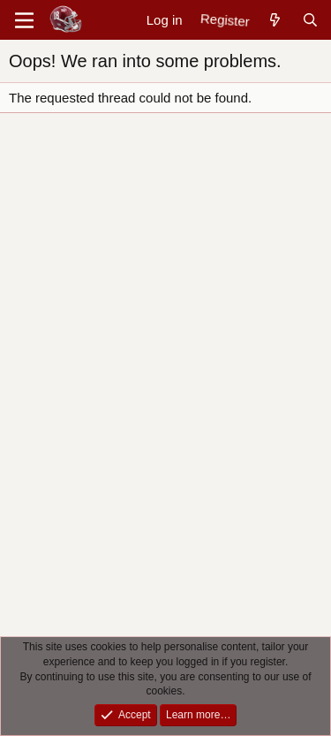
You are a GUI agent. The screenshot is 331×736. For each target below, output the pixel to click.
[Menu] (24, 20)
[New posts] (275, 20)
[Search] (310, 20)
